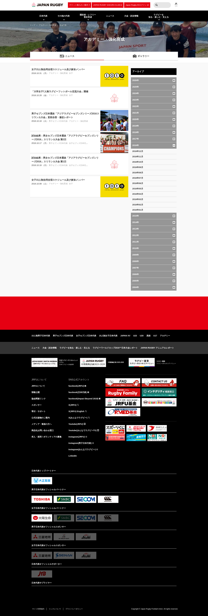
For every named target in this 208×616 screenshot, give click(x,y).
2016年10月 (137, 162)
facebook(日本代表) (77, 392)
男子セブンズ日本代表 (63, 336)
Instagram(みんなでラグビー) (82, 449)
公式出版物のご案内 (40, 418)
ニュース (35, 348)
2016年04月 (137, 194)
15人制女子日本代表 (108, 336)
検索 (156, 5)
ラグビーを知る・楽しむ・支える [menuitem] (158, 16)
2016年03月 (137, 199)
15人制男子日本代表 (40, 336)
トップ (32, 25)
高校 (148, 336)
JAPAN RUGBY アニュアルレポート (157, 348)
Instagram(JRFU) (76, 437)
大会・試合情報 (49, 348)
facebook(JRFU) (76, 386)
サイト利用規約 (38, 609)
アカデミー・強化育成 (47, 25)
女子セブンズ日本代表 (86, 336)
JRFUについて (38, 386)
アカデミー (165, 336)
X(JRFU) (72, 405)
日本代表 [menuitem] (43, 16)
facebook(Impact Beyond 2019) (83, 398)
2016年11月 (137, 156)
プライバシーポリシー (74, 609)
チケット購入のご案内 (78, 5)
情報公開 (35, 392)
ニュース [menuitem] (110, 16)
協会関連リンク (38, 398)
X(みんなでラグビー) (77, 418)
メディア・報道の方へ (41, 424)
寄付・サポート (38, 411)
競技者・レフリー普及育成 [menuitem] (88, 16)
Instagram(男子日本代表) (80, 443)
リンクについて (55, 609)
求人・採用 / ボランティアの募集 (46, 437)
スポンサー (36, 405)
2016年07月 (137, 178)
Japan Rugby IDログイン (136, 5)
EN (176, 6)
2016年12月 (137, 151)
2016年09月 (137, 167)
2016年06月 (137, 183)
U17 (155, 336)
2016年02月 (137, 205)
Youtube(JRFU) (75, 424)
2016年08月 (137, 172)
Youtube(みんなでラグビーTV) (82, 430)
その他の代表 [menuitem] (63, 16)
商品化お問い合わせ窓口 (42, 430)
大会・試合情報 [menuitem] (131, 16)
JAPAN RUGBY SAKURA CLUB (106, 5)
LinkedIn (72, 456)
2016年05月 (137, 188)
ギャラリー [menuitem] (143, 56)
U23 (135, 336)
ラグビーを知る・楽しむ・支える (75, 348)
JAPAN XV (125, 336)
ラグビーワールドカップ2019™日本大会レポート (115, 348)
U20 (142, 336)
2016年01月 (137, 210)
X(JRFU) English (76, 411)
